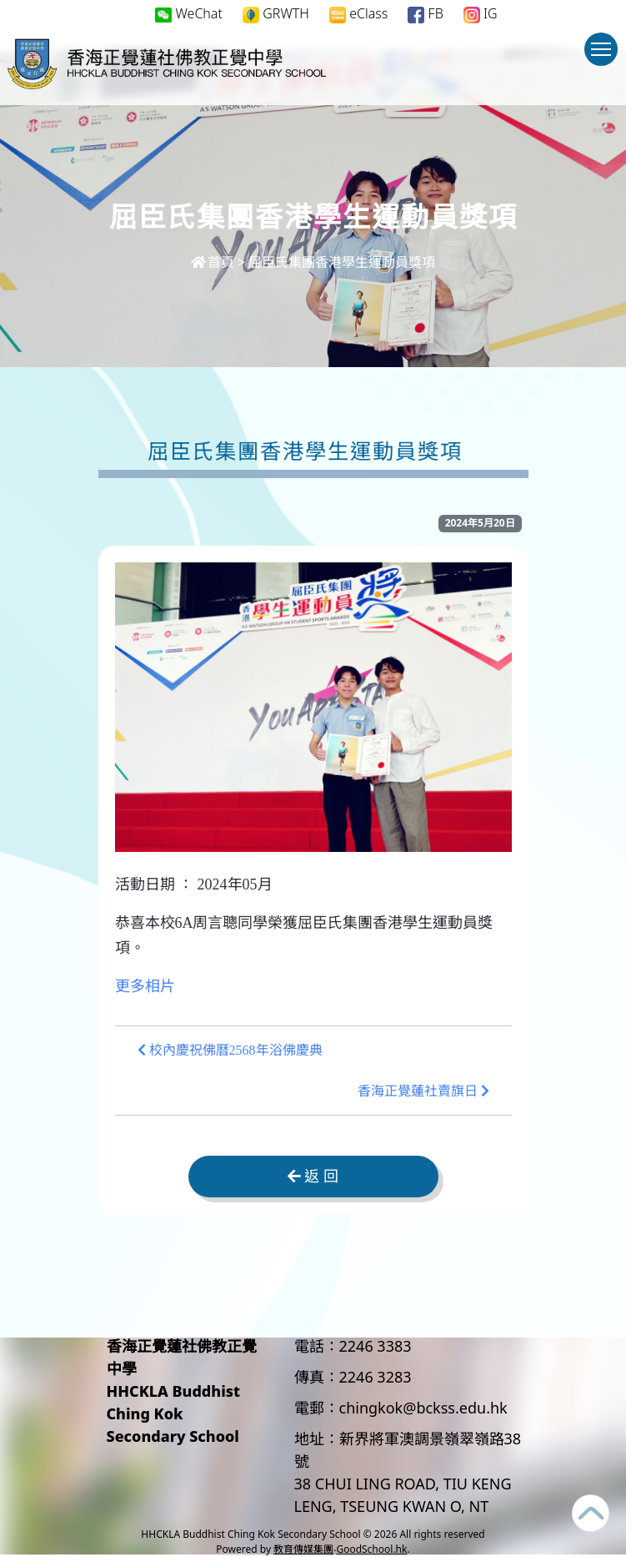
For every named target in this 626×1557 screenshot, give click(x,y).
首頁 (212, 262)
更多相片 (145, 986)
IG (480, 13)
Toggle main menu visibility (604, 57)
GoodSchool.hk (371, 1549)
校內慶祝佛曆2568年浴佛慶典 (230, 1050)
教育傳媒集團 (303, 1549)
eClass (358, 13)
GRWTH (276, 13)
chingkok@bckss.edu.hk (423, 1408)
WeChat (189, 13)
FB (425, 13)
